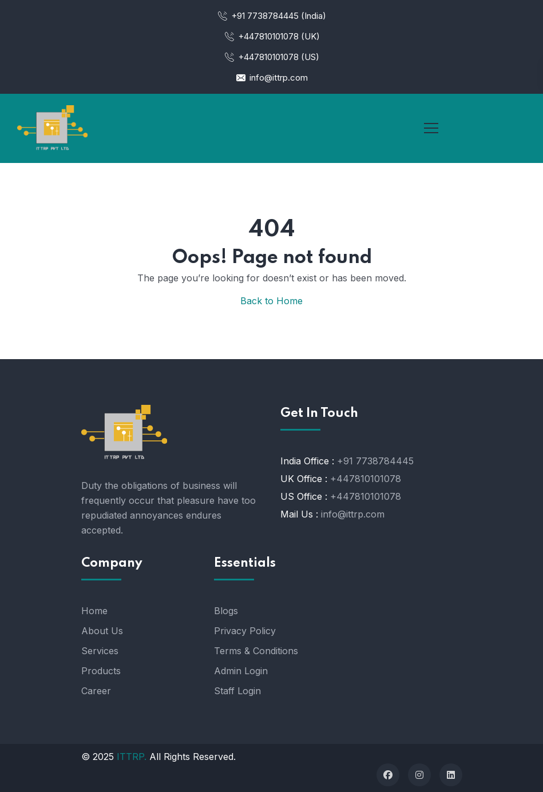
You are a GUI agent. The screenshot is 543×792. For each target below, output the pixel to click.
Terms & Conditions (256, 650)
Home (94, 610)
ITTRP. (131, 756)
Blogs (226, 610)
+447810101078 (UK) (272, 36)
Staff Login (237, 691)
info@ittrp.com (271, 77)
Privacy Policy (245, 630)
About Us (102, 630)
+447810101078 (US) (271, 56)
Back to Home (271, 301)
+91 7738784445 (375, 461)
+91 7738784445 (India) (271, 15)
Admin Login (241, 670)
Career (96, 691)
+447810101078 (365, 478)
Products (101, 670)
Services (99, 650)
